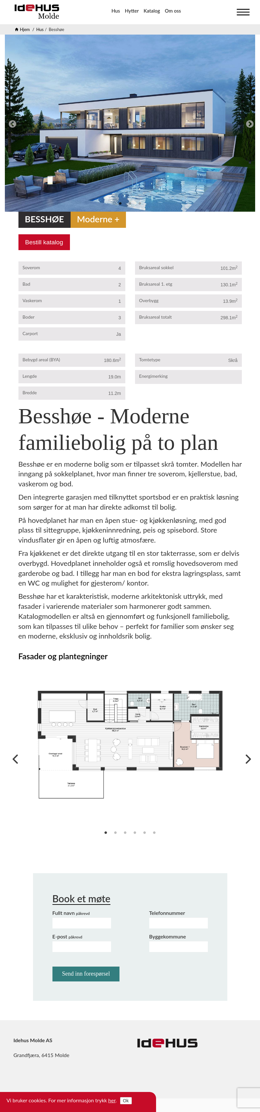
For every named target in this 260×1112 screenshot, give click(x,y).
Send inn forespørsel (86, 973)
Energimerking (153, 376)
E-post (67, 936)
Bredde (30, 392)
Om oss (173, 11)
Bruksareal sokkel (156, 267)
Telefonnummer (167, 913)
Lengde (30, 376)
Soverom (31, 267)
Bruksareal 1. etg (156, 284)
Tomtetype (150, 359)
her (112, 1100)
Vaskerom (32, 300)
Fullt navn (71, 913)
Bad (26, 284)
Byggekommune (167, 936)
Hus (115, 11)
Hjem (25, 29)
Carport (30, 333)
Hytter (132, 11)
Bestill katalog (44, 242)
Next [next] (248, 123)
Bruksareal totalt (155, 317)
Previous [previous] (11, 123)
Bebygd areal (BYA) (41, 359)
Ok (126, 1100)
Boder (29, 317)
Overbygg (149, 300)
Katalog (152, 11)
